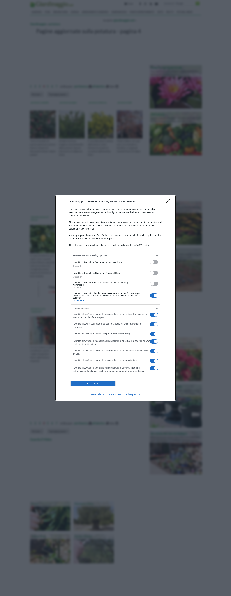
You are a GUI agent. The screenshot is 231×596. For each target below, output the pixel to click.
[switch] (154, 262)
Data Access (115, 394)
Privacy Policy (133, 394)
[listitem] (115, 255)
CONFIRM (93, 383)
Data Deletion (97, 394)
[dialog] (115, 298)
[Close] (169, 202)
